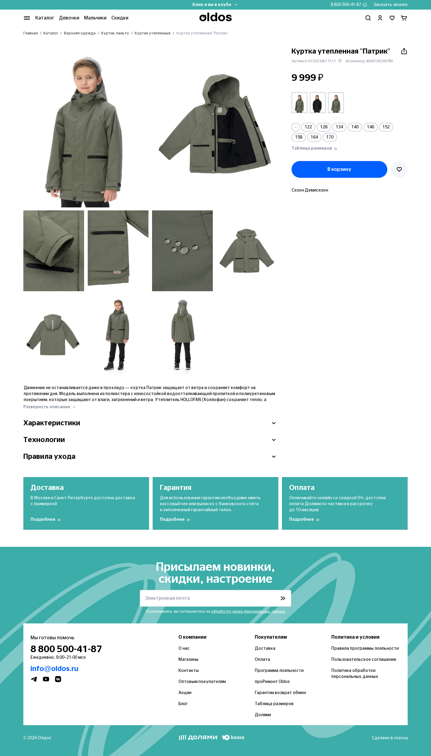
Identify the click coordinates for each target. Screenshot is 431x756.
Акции (184, 693)
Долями (263, 715)
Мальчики (95, 18)
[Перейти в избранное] (392, 18)
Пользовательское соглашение (363, 660)
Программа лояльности (279, 671)
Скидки (119, 18)
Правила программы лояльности (365, 648)
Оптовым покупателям (202, 682)
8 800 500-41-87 (346, 5)
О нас (184, 648)
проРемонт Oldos (272, 682)
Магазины (188, 660)
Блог (183, 704)
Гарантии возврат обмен (280, 693)
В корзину (339, 169)
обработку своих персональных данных (248, 611)
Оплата (262, 660)
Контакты (188, 671)
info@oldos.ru (54, 668)
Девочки (69, 18)
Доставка (265, 648)
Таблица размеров (274, 704)
